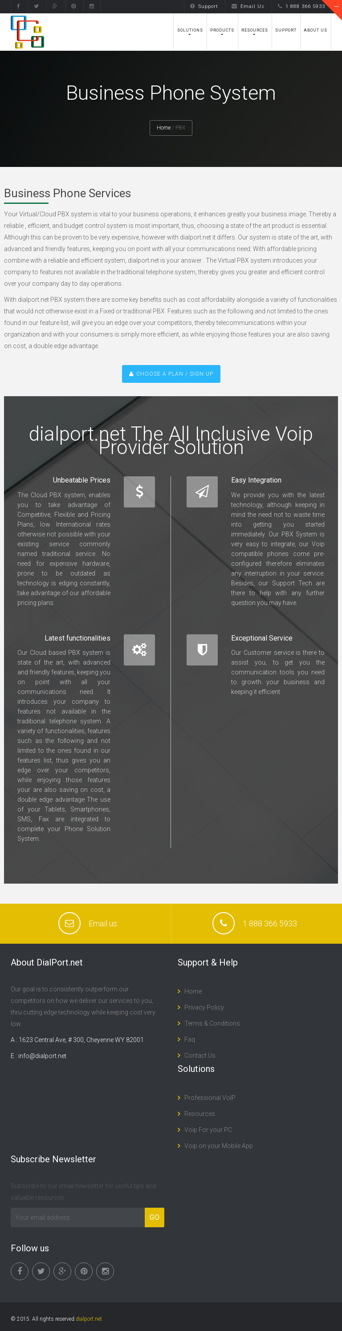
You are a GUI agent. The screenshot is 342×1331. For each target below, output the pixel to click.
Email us (103, 923)
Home (164, 128)
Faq (189, 1039)
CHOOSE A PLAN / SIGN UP (171, 374)
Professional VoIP (210, 1097)
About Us (315, 30)
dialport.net (89, 1319)
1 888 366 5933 (301, 6)
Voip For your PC (208, 1129)
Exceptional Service (262, 638)
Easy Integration (256, 480)
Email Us (248, 6)
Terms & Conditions (212, 1023)
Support (204, 6)
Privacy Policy (204, 1007)
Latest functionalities (77, 638)
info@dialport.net (42, 1055)
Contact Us (200, 1055)
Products (222, 30)
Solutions (190, 30)
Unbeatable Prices (81, 480)
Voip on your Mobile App (218, 1145)
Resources (254, 30)
